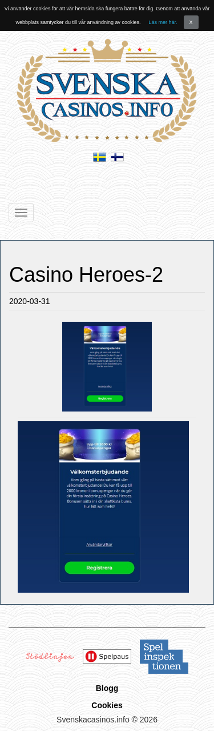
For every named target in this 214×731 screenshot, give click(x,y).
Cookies (106, 705)
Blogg (107, 688)
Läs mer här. (163, 22)
